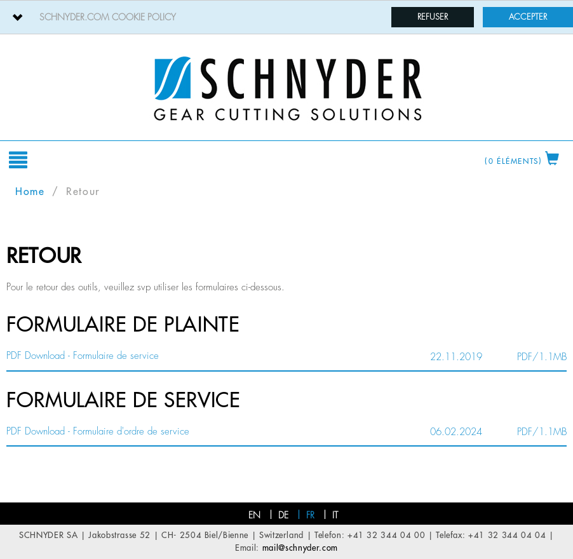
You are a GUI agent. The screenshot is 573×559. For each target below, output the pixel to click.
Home (29, 192)
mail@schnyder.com (300, 548)
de (283, 515)
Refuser (432, 17)
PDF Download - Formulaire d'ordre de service (97, 431)
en (254, 515)
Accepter (528, 17)
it (335, 515)
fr (310, 515)
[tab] (286, 17)
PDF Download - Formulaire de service (82, 356)
